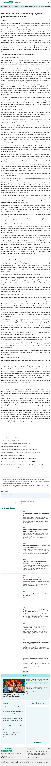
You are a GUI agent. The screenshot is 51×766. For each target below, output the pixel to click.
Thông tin (22, 6)
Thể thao (31, 6)
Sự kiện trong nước (7, 707)
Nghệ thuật (16, 6)
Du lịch (26, 6)
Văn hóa (10, 6)
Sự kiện (36, 6)
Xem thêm (25, 671)
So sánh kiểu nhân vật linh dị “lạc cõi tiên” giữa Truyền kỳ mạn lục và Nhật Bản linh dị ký (23, 479)
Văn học (11, 10)
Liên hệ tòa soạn (31, 749)
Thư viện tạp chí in (38, 703)
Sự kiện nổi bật (18, 2)
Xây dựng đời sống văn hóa (44, 6)
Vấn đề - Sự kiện (6, 721)
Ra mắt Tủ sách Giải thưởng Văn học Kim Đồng (37, 684)
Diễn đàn (6, 6)
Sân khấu (24, 639)
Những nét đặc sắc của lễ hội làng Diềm (12, 706)
